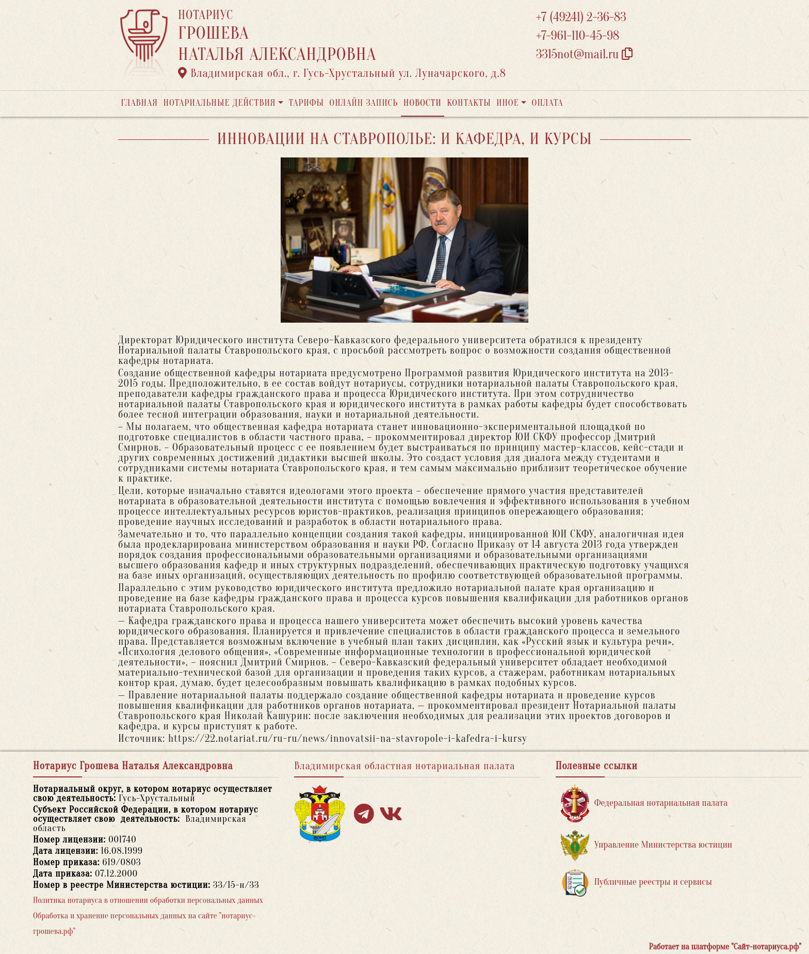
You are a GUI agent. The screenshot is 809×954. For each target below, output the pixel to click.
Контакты (469, 103)
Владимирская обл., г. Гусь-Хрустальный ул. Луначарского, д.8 (342, 73)
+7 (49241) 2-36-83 (581, 17)
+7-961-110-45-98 (577, 36)
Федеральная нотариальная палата (644, 803)
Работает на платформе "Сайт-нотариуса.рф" (725, 946)
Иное (507, 103)
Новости (422, 103)
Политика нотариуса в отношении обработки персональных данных (148, 900)
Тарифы (306, 103)
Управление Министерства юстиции (647, 845)
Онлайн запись (363, 103)
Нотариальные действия (219, 103)
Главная (139, 103)
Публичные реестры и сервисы (636, 882)
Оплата (547, 103)
